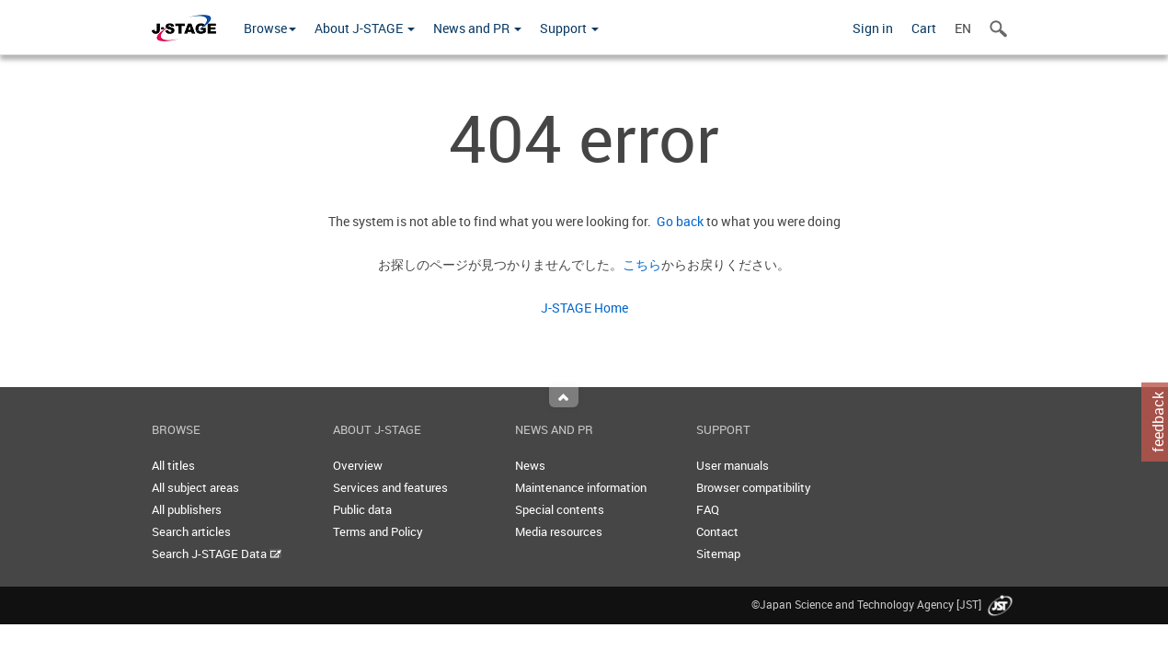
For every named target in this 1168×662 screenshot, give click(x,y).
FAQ (707, 509)
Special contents (559, 509)
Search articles (191, 531)
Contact (717, 531)
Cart (923, 28)
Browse (270, 28)
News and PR (477, 28)
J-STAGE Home (584, 307)
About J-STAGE (365, 28)
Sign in (873, 28)
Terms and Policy (378, 531)
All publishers (187, 509)
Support (569, 28)
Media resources (558, 531)
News (530, 465)
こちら (642, 264)
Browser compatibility (753, 487)
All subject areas (195, 487)
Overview (358, 465)
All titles (173, 465)
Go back (677, 221)
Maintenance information (581, 487)
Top (563, 397)
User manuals (732, 465)
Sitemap (718, 553)
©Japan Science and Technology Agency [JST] (883, 604)
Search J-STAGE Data (216, 553)
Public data (362, 509)
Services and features (390, 487)
